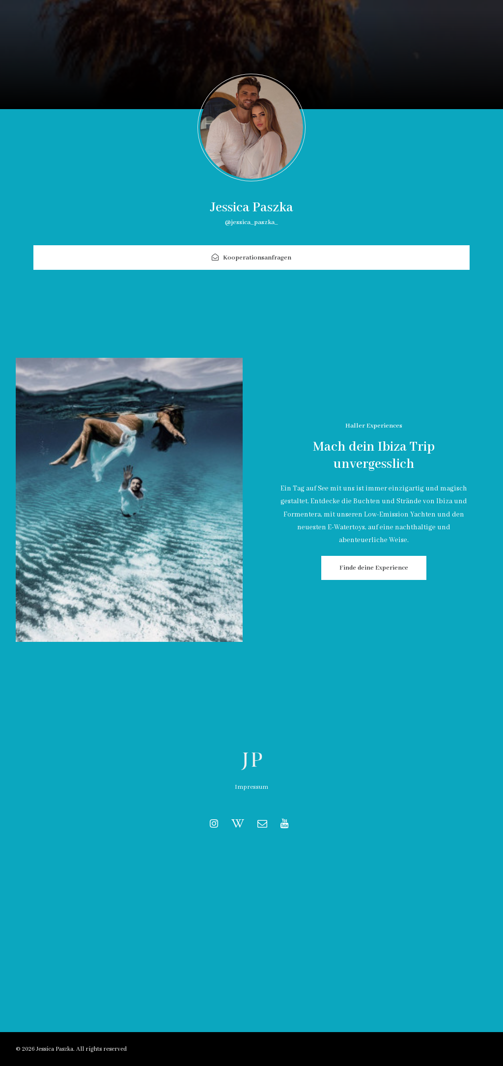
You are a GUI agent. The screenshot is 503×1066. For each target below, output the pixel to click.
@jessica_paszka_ (251, 222)
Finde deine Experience (373, 568)
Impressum (251, 787)
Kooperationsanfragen (251, 258)
